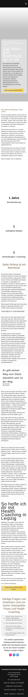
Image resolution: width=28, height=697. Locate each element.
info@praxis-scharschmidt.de (14, 686)
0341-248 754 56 (15, 679)
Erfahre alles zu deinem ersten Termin (13, 588)
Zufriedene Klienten (14, 231)
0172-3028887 (20, 683)
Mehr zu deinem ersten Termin (13, 90)
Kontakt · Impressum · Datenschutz (14, 694)
